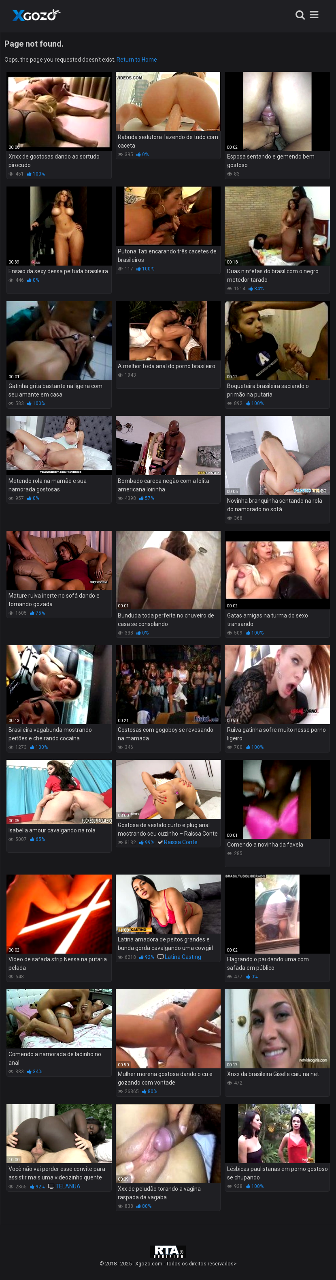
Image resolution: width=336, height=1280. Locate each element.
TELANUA (68, 1186)
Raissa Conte (181, 842)
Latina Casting (183, 957)
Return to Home (137, 59)
